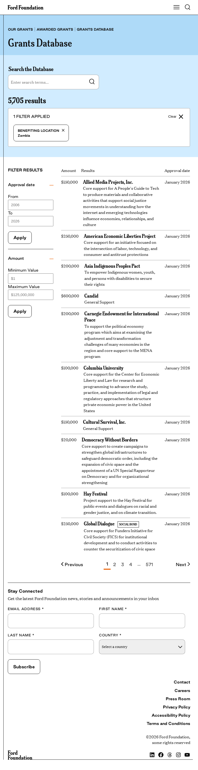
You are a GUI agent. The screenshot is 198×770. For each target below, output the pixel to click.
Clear (175, 117)
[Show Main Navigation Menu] (176, 7)
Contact (182, 682)
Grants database (95, 29)
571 (149, 564)
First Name (113, 609)
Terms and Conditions (168, 723)
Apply (19, 237)
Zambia (41, 133)
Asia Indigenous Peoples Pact (112, 265)
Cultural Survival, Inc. (104, 421)
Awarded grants (55, 29)
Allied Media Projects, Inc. (108, 181)
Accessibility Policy (171, 715)
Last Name (21, 635)
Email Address (26, 609)
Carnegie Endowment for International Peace (121, 316)
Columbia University (103, 367)
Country (110, 635)
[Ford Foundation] (20, 755)
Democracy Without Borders (110, 439)
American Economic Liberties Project (119, 235)
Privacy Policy (176, 707)
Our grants (20, 29)
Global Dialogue (99, 523)
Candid (91, 295)
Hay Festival (95, 493)
